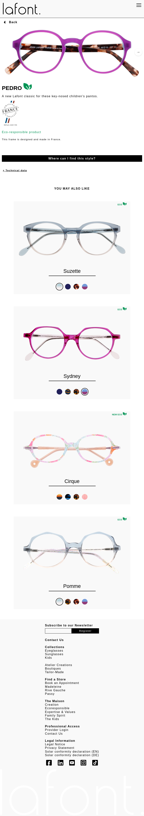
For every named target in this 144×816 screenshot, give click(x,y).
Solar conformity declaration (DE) (72, 755)
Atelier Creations (58, 665)
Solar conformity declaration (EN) (72, 751)
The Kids (52, 719)
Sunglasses (54, 654)
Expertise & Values (60, 712)
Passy (50, 693)
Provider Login (57, 729)
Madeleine (53, 686)
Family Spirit (55, 715)
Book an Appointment (62, 683)
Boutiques (53, 668)
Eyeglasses (54, 650)
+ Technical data (15, 170)
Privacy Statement (59, 747)
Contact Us (54, 733)
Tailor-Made (54, 672)
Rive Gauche (55, 690)
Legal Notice (55, 744)
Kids (48, 657)
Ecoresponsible (57, 708)
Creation (52, 704)
